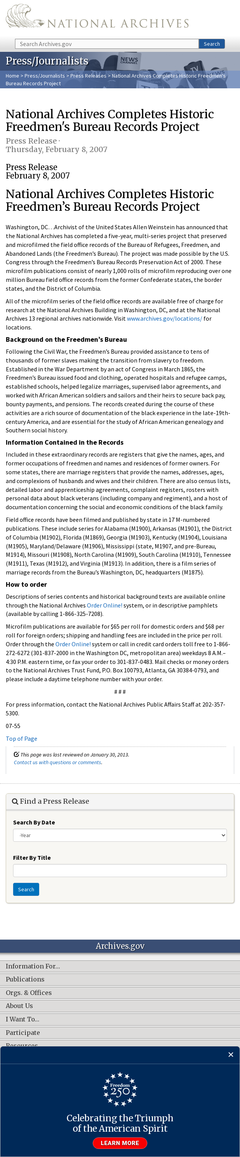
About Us (19, 1006)
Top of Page (21, 738)
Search (212, 43)
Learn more (120, 1143)
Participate (23, 1033)
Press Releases (88, 75)
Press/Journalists (45, 75)
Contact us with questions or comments (57, 762)
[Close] (231, 1055)
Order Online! (104, 605)
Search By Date (34, 822)
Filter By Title (32, 857)
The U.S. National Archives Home (97, 19)
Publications (25, 979)
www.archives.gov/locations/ (164, 318)
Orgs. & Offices (29, 993)
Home (12, 75)
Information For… (33, 966)
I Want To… (22, 1019)
